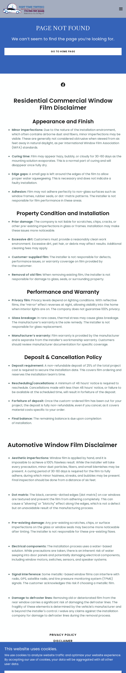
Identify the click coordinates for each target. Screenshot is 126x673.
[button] (121, 9)
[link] (23, 8)
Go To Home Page (63, 51)
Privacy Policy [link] (63, 635)
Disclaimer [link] (63, 641)
